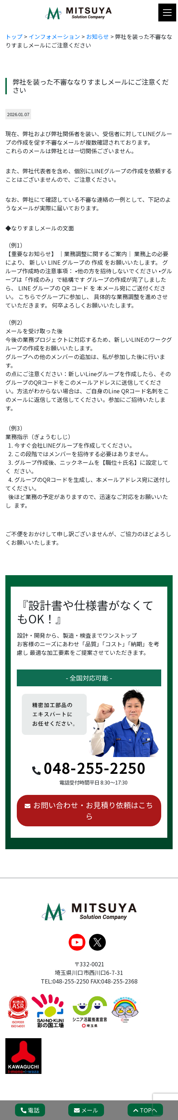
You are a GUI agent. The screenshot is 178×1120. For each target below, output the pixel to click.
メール (86, 1110)
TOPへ (145, 1110)
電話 (30, 1110)
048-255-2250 (95, 767)
